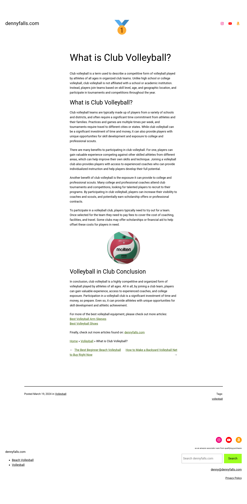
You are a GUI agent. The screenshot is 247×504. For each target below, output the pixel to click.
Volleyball (87, 341)
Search (232, 458)
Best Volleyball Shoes (84, 323)
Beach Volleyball (23, 460)
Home (74, 341)
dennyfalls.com (22, 23)
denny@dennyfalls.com (226, 469)
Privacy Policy (233, 478)
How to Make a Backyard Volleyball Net (151, 350)
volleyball (217, 398)
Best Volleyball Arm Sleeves (88, 319)
